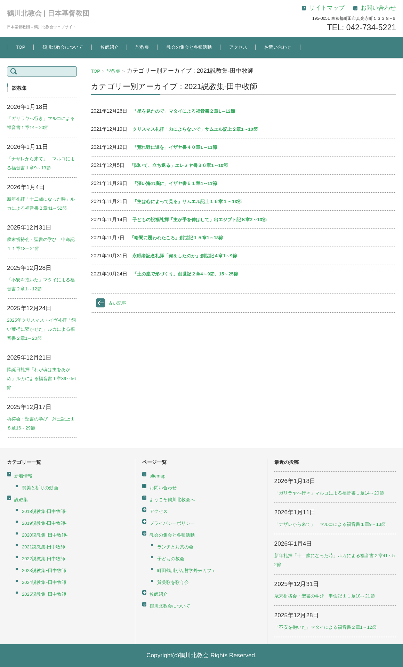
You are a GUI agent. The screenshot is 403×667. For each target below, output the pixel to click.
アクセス (238, 47)
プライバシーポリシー (172, 523)
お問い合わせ (277, 47)
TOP (20, 47)
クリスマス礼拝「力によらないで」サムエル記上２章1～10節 (195, 129)
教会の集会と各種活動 (189, 47)
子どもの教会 (170, 558)
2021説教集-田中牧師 (43, 546)
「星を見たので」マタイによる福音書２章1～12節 (183, 111)
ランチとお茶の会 (175, 546)
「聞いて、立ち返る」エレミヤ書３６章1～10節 (179, 165)
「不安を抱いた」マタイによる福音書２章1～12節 (325, 627)
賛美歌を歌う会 (173, 582)
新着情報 (23, 476)
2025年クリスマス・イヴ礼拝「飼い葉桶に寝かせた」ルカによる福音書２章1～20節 (41, 329)
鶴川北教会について (62, 47)
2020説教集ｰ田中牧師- (44, 535)
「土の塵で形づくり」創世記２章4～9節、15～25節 (185, 273)
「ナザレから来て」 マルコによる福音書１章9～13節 (330, 524)
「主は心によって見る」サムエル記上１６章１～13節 (186, 201)
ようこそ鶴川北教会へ (172, 499)
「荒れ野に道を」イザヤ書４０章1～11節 (174, 147)
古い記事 (117, 303)
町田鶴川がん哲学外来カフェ (186, 570)
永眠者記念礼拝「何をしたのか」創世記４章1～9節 (184, 255)
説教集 (142, 47)
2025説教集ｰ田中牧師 (44, 594)
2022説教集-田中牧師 (43, 558)
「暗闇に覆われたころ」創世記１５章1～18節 (176, 237)
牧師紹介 (109, 47)
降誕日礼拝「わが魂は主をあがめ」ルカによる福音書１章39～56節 (41, 378)
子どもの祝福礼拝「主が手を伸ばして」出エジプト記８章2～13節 (199, 219)
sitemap (158, 476)
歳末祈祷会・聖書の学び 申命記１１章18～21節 (324, 595)
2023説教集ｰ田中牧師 (44, 570)
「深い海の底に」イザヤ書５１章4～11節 (174, 183)
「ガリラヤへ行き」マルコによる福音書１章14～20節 (329, 493)
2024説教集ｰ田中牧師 (44, 582)
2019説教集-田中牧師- (44, 523)
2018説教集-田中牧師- (44, 511)
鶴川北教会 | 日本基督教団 (48, 13)
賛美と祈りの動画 (40, 487)
